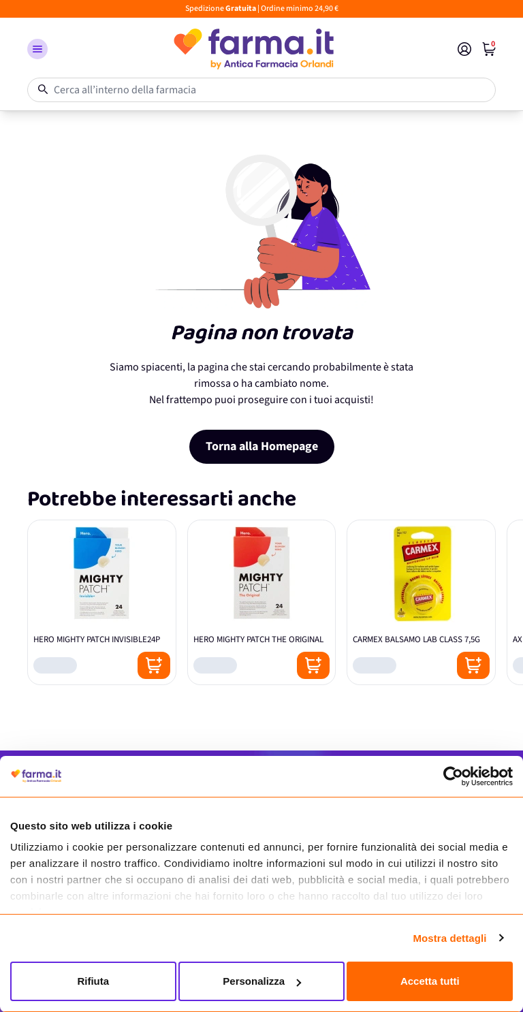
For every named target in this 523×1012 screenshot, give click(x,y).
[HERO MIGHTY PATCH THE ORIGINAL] (262, 602)
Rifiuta (93, 981)
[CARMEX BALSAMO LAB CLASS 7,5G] (421, 602)
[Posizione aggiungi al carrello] (154, 665)
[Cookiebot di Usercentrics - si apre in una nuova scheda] (453, 776)
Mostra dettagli (449, 938)
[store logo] (252, 49)
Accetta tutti (430, 981)
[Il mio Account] (464, 49)
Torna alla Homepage (262, 446)
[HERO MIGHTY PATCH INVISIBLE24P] (102, 602)
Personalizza (262, 981)
